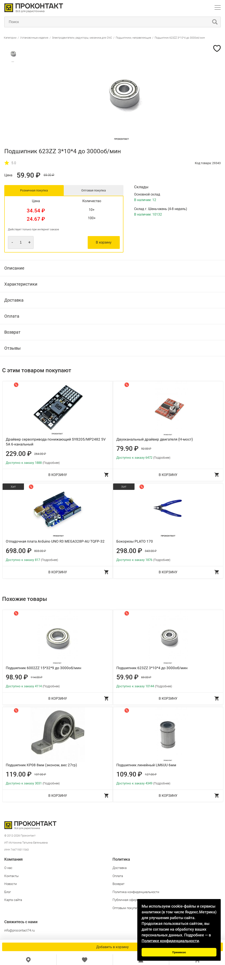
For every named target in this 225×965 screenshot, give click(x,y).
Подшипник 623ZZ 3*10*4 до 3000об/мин (180, 37)
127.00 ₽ (151, 774)
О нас (8, 868)
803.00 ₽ (40, 551)
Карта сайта (13, 900)
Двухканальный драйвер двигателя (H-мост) (154, 439)
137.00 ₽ (40, 774)
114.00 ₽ (36, 677)
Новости (10, 884)
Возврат (118, 884)
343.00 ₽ (151, 551)
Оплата (117, 876)
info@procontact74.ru (19, 930)
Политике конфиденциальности (170, 941)
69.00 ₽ (49, 175)
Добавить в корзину (112, 947)
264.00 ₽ (40, 453)
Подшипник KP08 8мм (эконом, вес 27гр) (41, 765)
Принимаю (179, 952)
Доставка (119, 868)
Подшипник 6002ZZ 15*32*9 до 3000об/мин (43, 668)
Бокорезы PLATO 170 (134, 541)
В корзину (103, 242)
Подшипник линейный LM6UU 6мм (146, 765)
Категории (10, 37)
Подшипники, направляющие (133, 37)
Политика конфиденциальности (135, 892)
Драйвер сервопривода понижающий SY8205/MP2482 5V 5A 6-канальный (56, 442)
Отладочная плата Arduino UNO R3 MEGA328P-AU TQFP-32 (55, 541)
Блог (7, 892)
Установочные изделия (34, 37)
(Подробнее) (51, 462)
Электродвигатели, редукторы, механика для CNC (82, 37)
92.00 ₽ (146, 448)
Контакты (11, 876)
